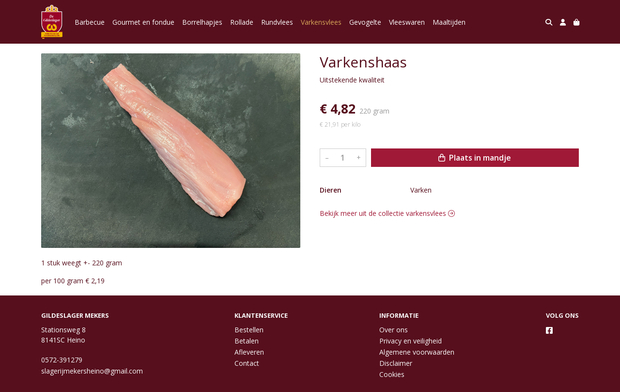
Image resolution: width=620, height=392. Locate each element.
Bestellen (249, 329)
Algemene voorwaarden (416, 352)
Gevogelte (365, 22)
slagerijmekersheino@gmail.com (92, 371)
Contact (246, 363)
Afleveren (249, 352)
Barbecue (90, 22)
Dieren (330, 190)
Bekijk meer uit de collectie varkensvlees (387, 213)
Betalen (246, 340)
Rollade (241, 22)
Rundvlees (277, 22)
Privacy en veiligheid (410, 340)
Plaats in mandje (474, 157)
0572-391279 (61, 359)
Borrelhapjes (202, 22)
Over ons (393, 329)
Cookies (391, 374)
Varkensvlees (321, 22)
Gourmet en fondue (143, 22)
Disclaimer (395, 363)
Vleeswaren (407, 22)
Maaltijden (449, 22)
